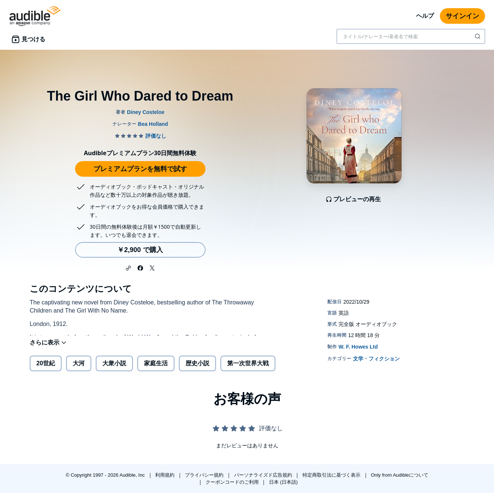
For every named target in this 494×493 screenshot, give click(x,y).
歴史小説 (197, 369)
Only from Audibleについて (399, 475)
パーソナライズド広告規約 (264, 475)
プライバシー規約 (205, 475)
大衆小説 (114, 369)
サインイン (462, 16)
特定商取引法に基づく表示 (332, 475)
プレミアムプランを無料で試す (140, 169)
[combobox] (411, 36)
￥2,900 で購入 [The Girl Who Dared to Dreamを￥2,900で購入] (140, 250)
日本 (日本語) (283, 482)
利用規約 (165, 475)
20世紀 (45, 369)
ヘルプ (425, 16)
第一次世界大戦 (248, 369)
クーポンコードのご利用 (233, 482)
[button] (128, 267)
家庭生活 (156, 369)
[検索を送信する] (478, 36)
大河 (79, 369)
